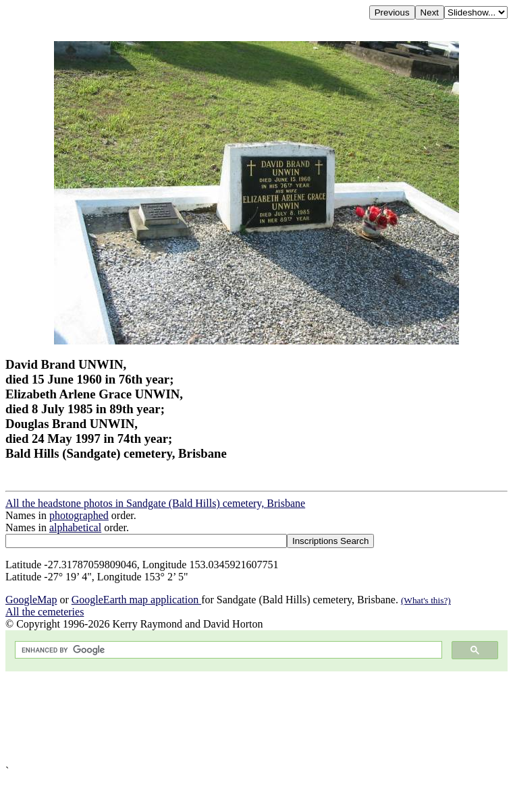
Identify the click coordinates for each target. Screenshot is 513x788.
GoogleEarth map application (136, 599)
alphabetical (75, 527)
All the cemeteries (44, 611)
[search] (227, 650)
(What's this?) (426, 600)
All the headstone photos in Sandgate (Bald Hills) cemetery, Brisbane (155, 503)
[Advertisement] (256, 718)
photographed (79, 515)
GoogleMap (31, 599)
